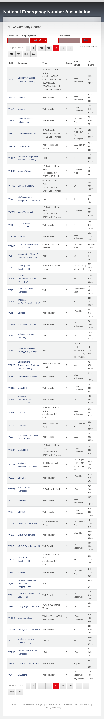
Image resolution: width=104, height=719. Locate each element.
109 (70, 48)
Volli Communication (27, 324)
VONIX (11, 388)
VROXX (11, 618)
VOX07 (11, 450)
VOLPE (11, 365)
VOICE (11, 279)
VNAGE (11, 98)
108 (63, 48)
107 (55, 48)
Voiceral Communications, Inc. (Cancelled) (27, 278)
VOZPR (11, 523)
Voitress (21, 313)
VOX (10, 437)
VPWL (11, 572)
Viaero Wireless (25, 618)
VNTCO (11, 186)
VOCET (11, 225)
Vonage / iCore (24, 171)
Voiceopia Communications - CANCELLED (26, 399)
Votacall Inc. (23, 425)
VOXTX (11, 512)
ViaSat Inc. (22, 675)
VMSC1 (11, 79)
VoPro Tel (22, 412)
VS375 (11, 663)
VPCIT (11, 546)
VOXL (11, 478)
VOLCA (11, 336)
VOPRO (11, 412)
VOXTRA (22, 501)
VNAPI (11, 109)
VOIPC (11, 301)
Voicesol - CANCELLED (28, 663)
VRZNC (11, 652)
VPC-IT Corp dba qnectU (29, 546)
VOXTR (11, 501)
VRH (10, 606)
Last (33, 54)
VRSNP (11, 629)
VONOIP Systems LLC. (28, 377)
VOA (10, 199)
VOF (10, 256)
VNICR (11, 171)
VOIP (10, 290)
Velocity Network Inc (27, 133)
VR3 (10, 595)
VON (10, 377)
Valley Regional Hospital (28, 606)
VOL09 (11, 324)
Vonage (21, 98)
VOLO (11, 350)
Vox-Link (21, 478)
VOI (10, 267)
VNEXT (11, 146)
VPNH (11, 559)
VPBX (11, 535)
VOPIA (11, 399)
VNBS (11, 120)
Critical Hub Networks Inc (29, 523)
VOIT (10, 313)
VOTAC (11, 425)
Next (26, 54)
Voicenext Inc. (24, 146)
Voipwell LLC (23, 572)
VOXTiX (21, 512)
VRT (10, 641)
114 (18, 54)
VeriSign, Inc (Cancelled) (29, 629)
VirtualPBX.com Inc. (26, 535)
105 (41, 48)
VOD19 (11, 246)
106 (48, 48)
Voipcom (21, 236)
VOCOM (12, 236)
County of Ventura (26, 186)
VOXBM (11, 465)
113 (11, 54)
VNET (11, 133)
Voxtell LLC (23, 450)
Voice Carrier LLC (25, 212)
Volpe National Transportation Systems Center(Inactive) (28, 365)
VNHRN (11, 158)
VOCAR (11, 212)
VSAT (10, 675)
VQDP (11, 584)
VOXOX (11, 489)
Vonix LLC (22, 388)
